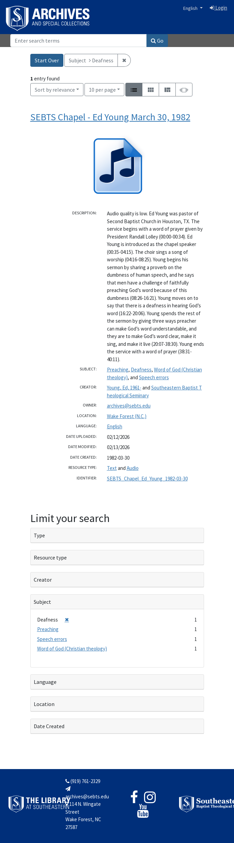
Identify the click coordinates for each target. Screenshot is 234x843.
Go (157, 40)
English (191, 8)
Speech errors (154, 377)
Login (218, 7)
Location (44, 704)
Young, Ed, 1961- (124, 387)
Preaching (117, 369)
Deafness (141, 369)
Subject (42, 601)
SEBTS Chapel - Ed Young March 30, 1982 (110, 117)
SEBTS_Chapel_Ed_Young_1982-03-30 (147, 478)
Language (45, 681)
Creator (43, 579)
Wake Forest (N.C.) (126, 416)
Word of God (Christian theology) (72, 648)
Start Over (47, 60)
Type (39, 535)
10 (102, 89)
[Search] (78, 40)
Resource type (50, 557)
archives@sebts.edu (129, 405)
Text (112, 468)
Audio (133, 468)
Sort (55, 89)
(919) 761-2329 (82, 781)
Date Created (49, 726)
